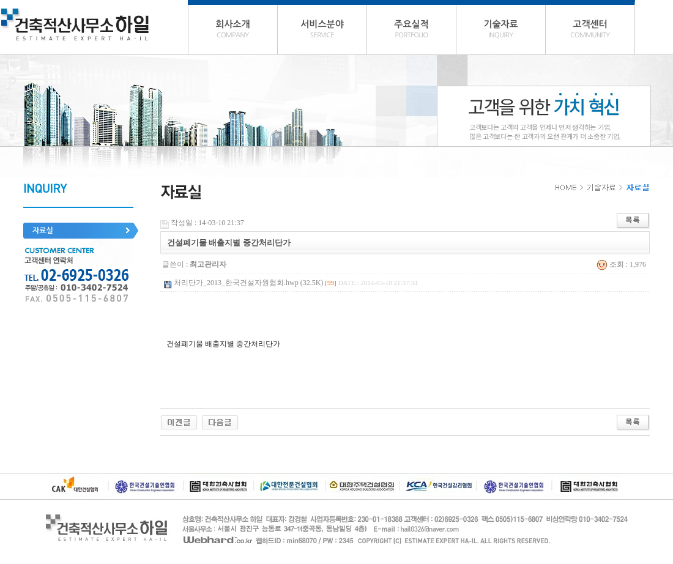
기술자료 (500, 31)
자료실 (42, 230)
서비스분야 (322, 31)
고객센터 (590, 31)
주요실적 (411, 31)
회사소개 (232, 31)
